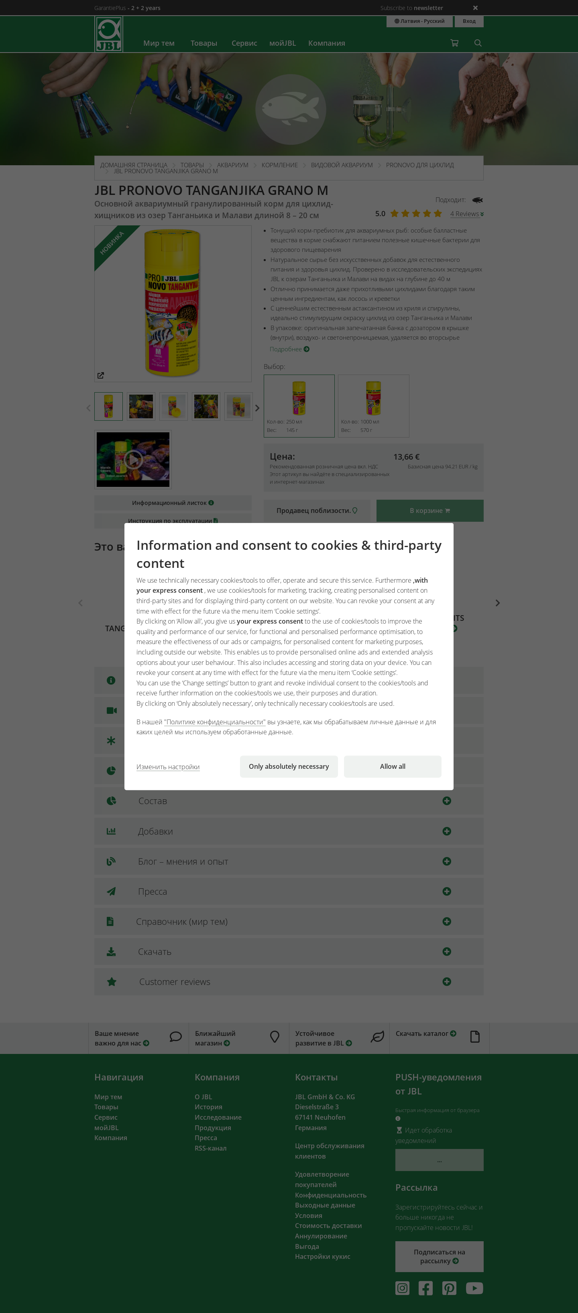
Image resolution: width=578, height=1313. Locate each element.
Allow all (392, 766)
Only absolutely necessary (289, 766)
